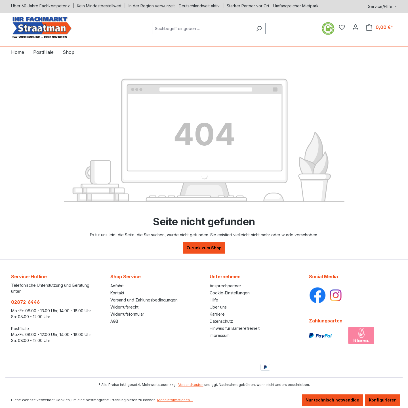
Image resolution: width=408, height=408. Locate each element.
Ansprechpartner (225, 285)
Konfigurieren (383, 400)
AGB (114, 321)
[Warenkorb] (379, 27)
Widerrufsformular (127, 314)
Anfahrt (117, 285)
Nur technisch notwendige (332, 400)
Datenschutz (221, 321)
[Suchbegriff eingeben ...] (202, 28)
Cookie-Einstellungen (230, 292)
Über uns (218, 307)
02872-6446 (25, 302)
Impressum (220, 335)
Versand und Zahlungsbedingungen (144, 300)
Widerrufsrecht (124, 307)
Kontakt (117, 292)
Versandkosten (190, 384)
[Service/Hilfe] (382, 6)
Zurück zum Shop (204, 247)
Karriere (217, 314)
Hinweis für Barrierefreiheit (235, 328)
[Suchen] (259, 28)
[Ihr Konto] (355, 27)
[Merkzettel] (342, 27)
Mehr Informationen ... (175, 400)
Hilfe (214, 300)
